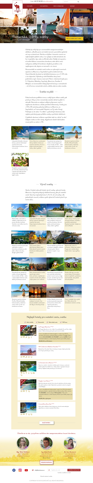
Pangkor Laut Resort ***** (46, 381)
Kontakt (72, 6)
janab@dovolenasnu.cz (70, 456)
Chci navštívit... (44, 6)
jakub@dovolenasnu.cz (46, 456)
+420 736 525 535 (70, 454)
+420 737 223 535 (23, 454)
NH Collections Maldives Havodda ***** (50, 347)
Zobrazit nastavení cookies (46, 476)
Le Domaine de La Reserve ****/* (48, 363)
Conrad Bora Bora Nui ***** (46, 404)
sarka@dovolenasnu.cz (23, 456)
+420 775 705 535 (46, 454)
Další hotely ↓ (46, 423)
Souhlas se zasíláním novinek (64, 473)
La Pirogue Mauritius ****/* (46, 327)
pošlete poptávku (49, 1)
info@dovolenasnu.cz (39, 470)
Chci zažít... (30, 6)
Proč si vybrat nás (58, 6)
